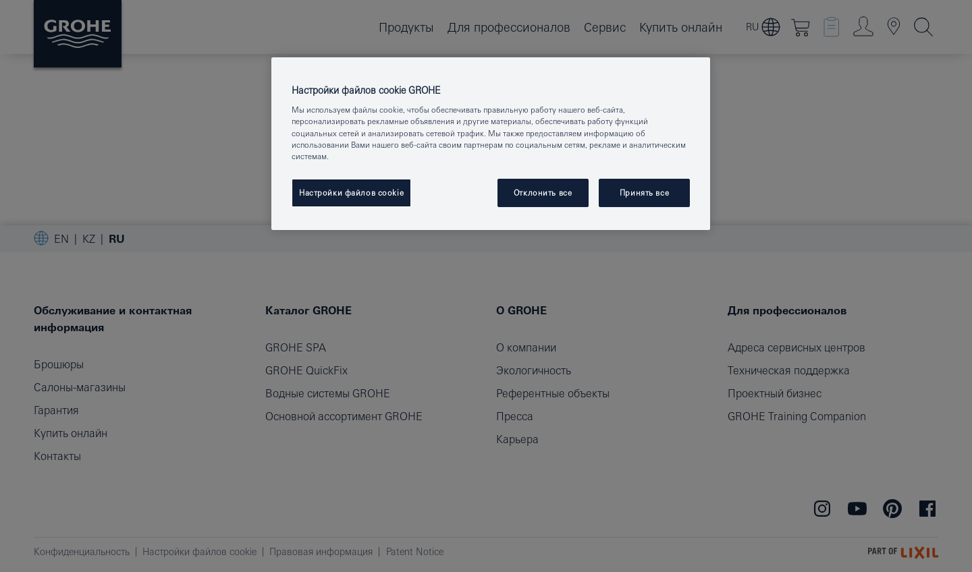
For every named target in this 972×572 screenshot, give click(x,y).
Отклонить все (543, 192)
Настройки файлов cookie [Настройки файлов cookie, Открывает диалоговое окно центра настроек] (351, 192)
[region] (490, 143)
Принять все (644, 192)
